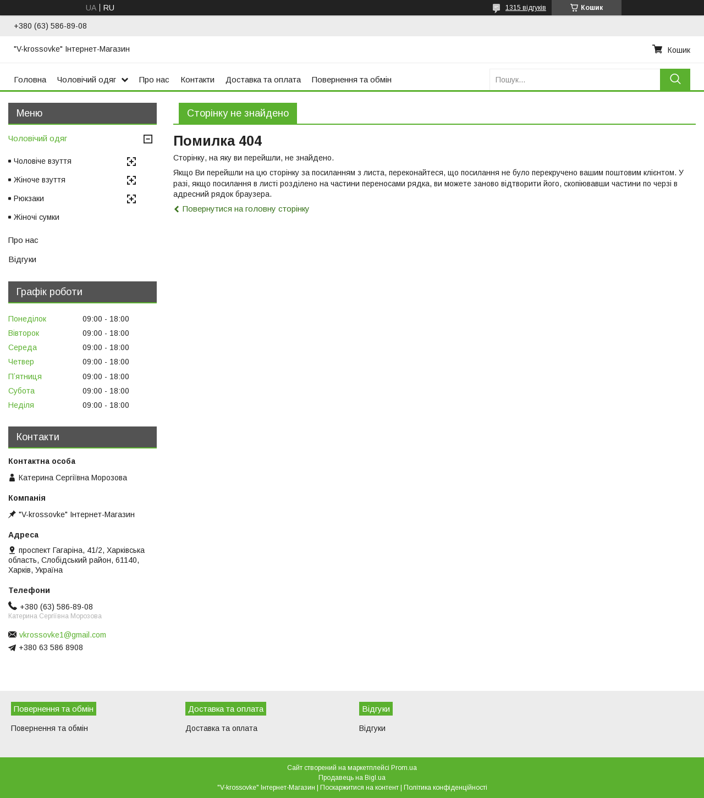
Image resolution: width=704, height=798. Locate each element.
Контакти (197, 79)
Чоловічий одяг (86, 79)
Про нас (154, 79)
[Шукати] (675, 79)
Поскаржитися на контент (359, 787)
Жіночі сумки (36, 217)
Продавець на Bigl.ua (352, 778)
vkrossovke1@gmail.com (62, 634)
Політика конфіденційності (445, 787)
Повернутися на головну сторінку (246, 208)
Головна (30, 79)
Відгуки (22, 259)
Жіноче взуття (39, 179)
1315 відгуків (525, 8)
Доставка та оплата (263, 79)
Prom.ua (404, 768)
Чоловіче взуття (43, 161)
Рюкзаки (29, 198)
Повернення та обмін (352, 79)
